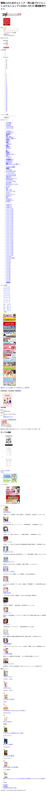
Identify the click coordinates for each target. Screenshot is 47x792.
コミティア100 (9, 255)
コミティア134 (9, 208)
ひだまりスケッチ (10, 194)
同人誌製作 (9, 182)
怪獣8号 (5, 602)
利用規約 (5, 786)
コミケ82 (8, 279)
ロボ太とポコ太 (7, 687)
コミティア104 (9, 249)
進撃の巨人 (9, 176)
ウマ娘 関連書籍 (7, 643)
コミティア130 (9, 211)
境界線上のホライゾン (11, 178)
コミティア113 (9, 236)
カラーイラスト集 (10, 191)
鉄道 (7, 188)
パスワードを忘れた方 (8, 35)
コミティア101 (9, 253)
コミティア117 (9, 230)
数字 (6, 311)
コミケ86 (8, 274)
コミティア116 (9, 232)
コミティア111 (9, 239)
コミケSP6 (8, 256)
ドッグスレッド (7, 612)
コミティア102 (9, 252)
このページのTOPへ (5, 470)
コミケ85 (8, 275)
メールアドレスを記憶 (10, 32)
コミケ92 (8, 265)
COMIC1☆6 (9, 207)
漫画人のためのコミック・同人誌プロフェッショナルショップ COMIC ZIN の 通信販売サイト (23, 6)
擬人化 (7, 187)
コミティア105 (9, 247)
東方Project (8, 195)
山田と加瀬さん (7, 512)
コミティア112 (9, 237)
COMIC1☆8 (9, 204)
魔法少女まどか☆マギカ (12, 184)
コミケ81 (8, 281)
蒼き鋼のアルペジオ (8, 551)
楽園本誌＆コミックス (8, 561)
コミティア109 (9, 242)
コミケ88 (8, 271)
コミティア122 (9, 223)
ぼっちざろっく (7, 522)
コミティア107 (9, 245)
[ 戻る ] (2, 472)
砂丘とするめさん (7, 721)
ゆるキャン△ (6, 531)
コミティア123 (9, 221)
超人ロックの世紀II (8, 744)
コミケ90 (8, 268)
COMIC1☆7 (9, 205)
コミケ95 (8, 260)
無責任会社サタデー (8, 416)
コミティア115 (9, 233)
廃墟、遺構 (9, 189)
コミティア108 (9, 243)
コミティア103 (9, 250)
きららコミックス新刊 (8, 571)
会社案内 (5, 784)
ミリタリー (9, 158)
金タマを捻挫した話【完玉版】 (11, 767)
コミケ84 (8, 276)
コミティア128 (9, 214)
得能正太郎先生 (7, 592)
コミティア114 (9, 234)
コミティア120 (9, 226)
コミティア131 (9, 210)
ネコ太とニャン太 (7, 676)
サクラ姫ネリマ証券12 (8, 699)
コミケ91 (8, 266)
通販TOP (3, 387)
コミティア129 (9, 213)
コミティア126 (9, 217)
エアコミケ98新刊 (10, 258)
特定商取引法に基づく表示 (10, 787)
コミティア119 (9, 227)
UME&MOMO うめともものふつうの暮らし (14, 710)
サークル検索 (9, 387)
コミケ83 (8, 278)
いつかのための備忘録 (8, 755)
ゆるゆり (8, 192)
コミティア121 (9, 224)
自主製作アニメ (10, 200)
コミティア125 (9, 218)
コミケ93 (8, 263)
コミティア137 (9, 128)
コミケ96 (8, 259)
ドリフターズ (6, 624)
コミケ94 (8, 262)
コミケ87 (8, 272)
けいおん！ (9, 185)
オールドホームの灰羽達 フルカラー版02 (13, 733)
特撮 (7, 197)
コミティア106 (9, 246)
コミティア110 (9, 240)
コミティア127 (9, 216)
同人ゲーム (9, 198)
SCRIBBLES (6, 634)
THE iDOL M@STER (11, 175)
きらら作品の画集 (7, 653)
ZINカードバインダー (8, 663)
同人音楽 (8, 201)
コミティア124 (9, 220)
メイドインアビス (7, 541)
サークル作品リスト (19, 387)
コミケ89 (8, 269)
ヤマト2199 (6, 581)
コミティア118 (9, 229)
